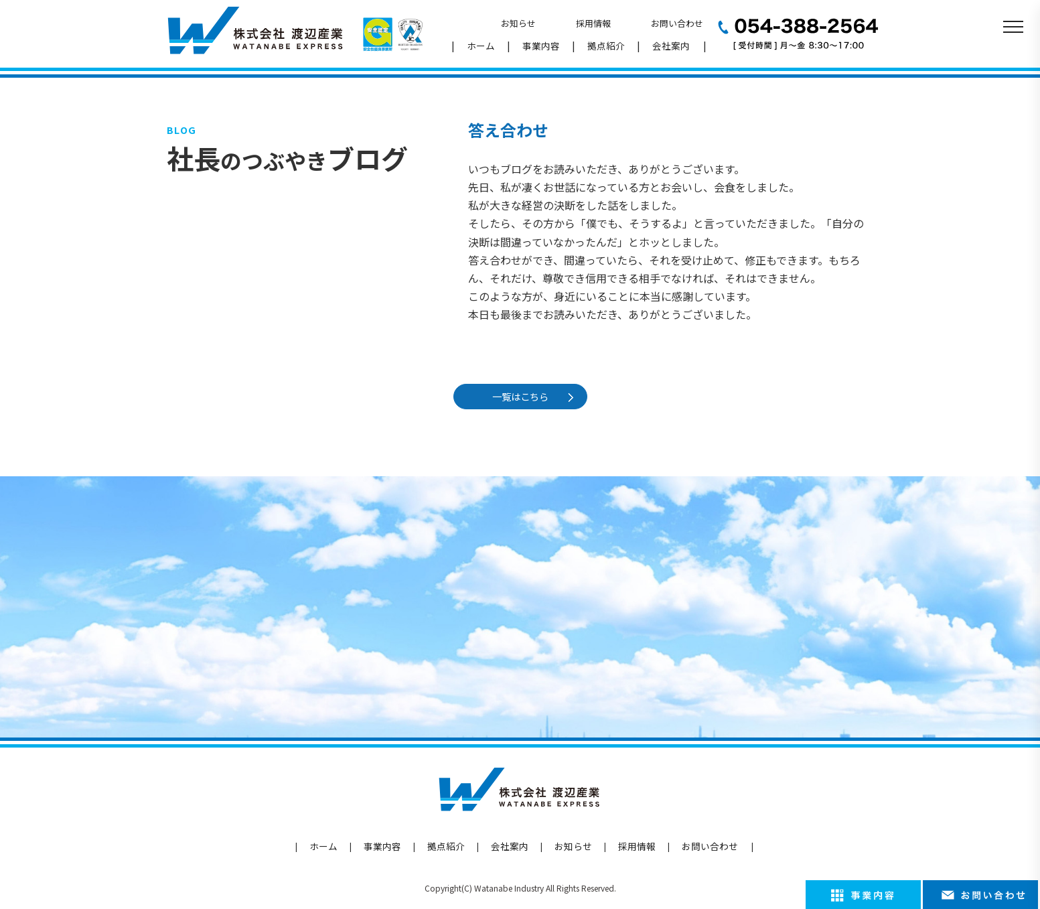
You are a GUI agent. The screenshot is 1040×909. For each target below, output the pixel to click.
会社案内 (671, 45)
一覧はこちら (522, 396)
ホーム (481, 45)
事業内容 (541, 45)
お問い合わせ (677, 23)
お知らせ (518, 23)
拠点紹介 (606, 45)
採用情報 (593, 23)
